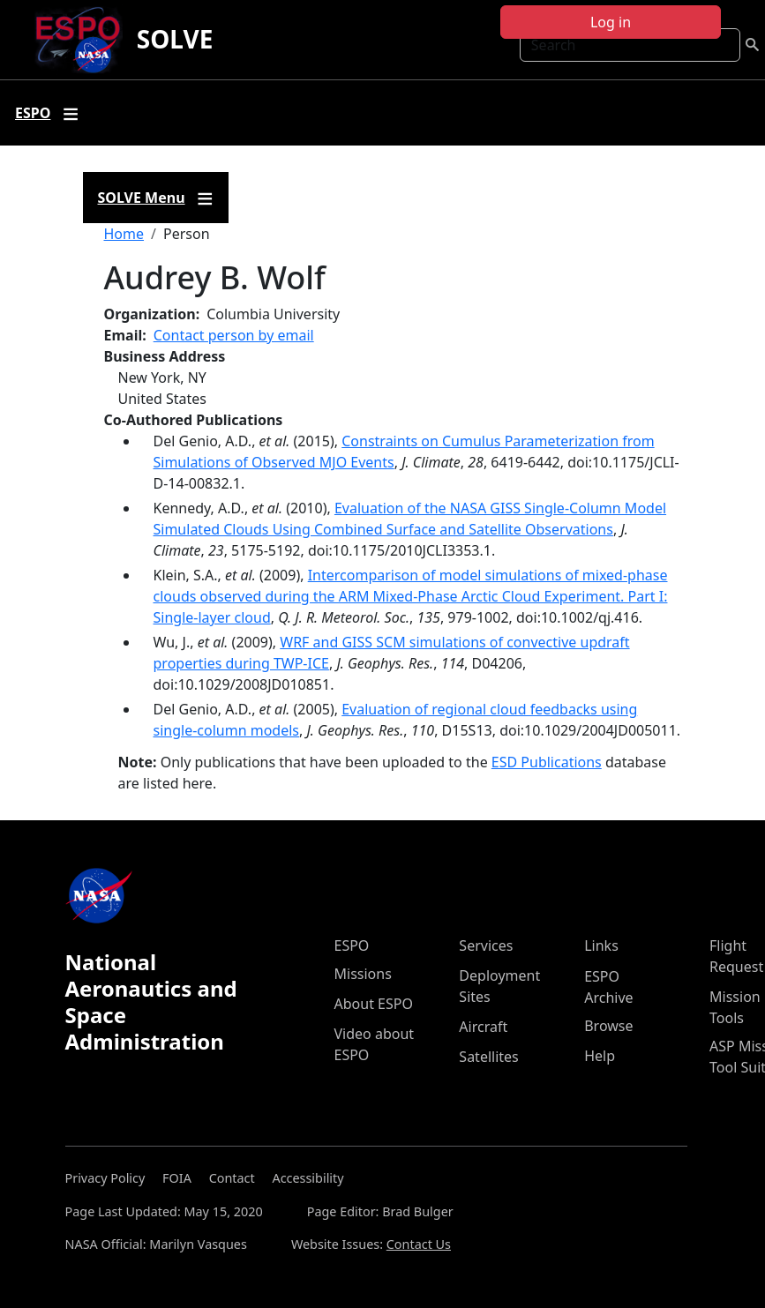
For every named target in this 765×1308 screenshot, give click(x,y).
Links (601, 945)
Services (486, 945)
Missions (363, 973)
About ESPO (373, 1003)
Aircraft (483, 1026)
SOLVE (175, 39)
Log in (610, 22)
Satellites (488, 1056)
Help (599, 1055)
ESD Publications (546, 762)
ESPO (352, 945)
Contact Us (418, 1244)
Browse (608, 1025)
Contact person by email (234, 335)
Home (124, 233)
